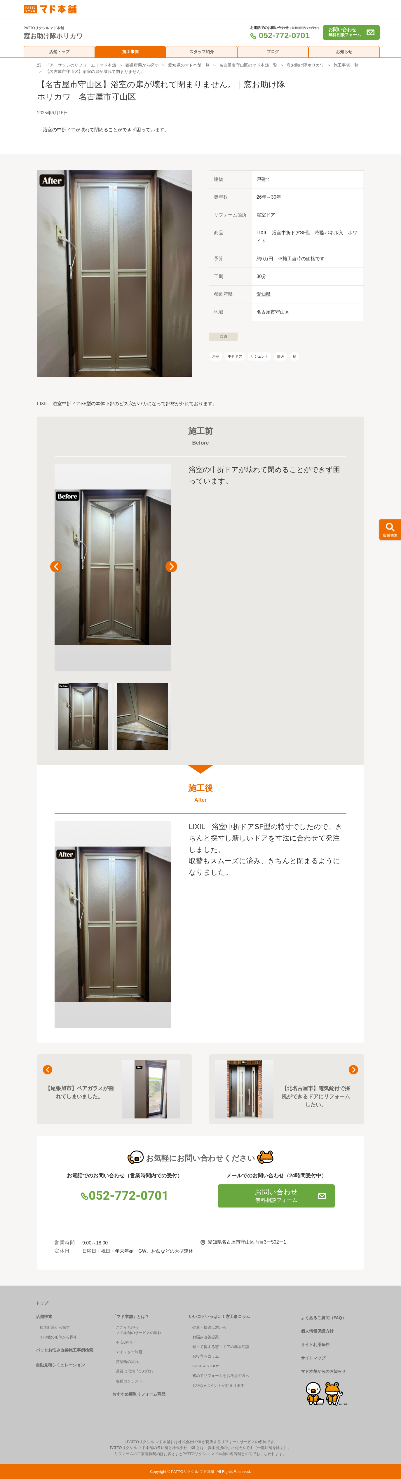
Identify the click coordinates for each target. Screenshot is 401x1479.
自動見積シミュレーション (60, 1365)
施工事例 (130, 51)
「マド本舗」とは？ (130, 1316)
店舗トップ (59, 51)
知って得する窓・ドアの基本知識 (220, 1347)
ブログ (273, 51)
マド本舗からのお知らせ (323, 1371)
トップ (42, 1303)
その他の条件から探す (58, 1337)
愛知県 (264, 294)
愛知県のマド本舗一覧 (189, 65)
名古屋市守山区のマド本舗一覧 (248, 65)
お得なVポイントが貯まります (218, 1385)
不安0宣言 (124, 1342)
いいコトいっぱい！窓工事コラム (219, 1316)
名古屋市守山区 (273, 312)
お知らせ (344, 51)
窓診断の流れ (127, 1361)
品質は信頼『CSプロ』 (135, 1371)
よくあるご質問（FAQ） (323, 1317)
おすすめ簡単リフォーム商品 (138, 1394)
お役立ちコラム (205, 1356)
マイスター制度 (129, 1352)
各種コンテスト (129, 1381)
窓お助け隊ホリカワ (305, 65)
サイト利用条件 (315, 1344)
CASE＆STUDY (205, 1366)
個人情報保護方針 (317, 1331)
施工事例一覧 (346, 65)
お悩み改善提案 (205, 1337)
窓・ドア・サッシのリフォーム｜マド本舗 (76, 65)
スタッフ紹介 (201, 51)
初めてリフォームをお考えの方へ (220, 1375)
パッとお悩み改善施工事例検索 (64, 1350)
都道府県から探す (142, 65)
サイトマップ (313, 1358)
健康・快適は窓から (209, 1327)
